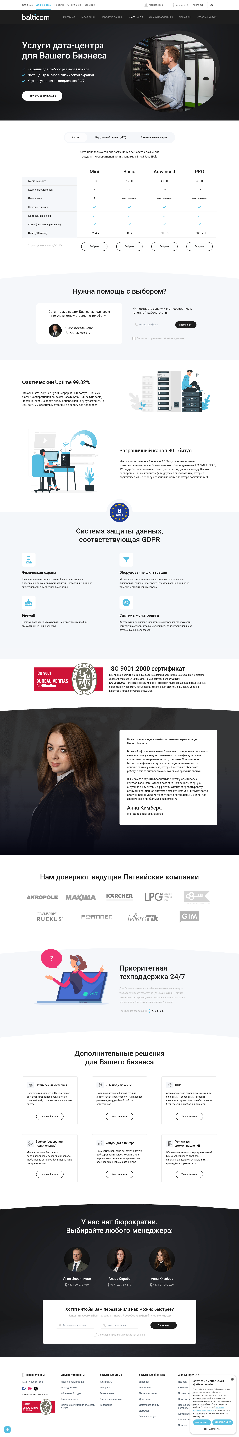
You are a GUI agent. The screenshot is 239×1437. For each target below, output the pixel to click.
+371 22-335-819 (119, 1285)
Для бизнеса (43, 4)
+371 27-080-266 (162, 1285)
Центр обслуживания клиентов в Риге (73, 1403)
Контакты (198, 4)
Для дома (27, 4)
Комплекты (106, 1378)
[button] (213, 1429)
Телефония (88, 17)
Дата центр (136, 17)
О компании (74, 4)
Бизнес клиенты (70, 1396)
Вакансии (89, 4)
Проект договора (188, 1390)
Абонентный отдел (71, 1390)
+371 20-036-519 (77, 333)
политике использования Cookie (208, 1409)
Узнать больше (50, 1117)
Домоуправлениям (161, 17)
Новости (59, 4)
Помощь (183, 1425)
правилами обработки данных (167, 339)
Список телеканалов (111, 1396)
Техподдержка (69, 1384)
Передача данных (112, 17)
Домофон (185, 17)
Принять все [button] (202, 1422)
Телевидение (107, 1390)
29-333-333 (156, 1012)
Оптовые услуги (207, 17)
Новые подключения (73, 1378)
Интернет (69, 17)
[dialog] (213, 1404)
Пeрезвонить (186, 325)
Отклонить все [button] (222, 1422)
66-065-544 (181, 5)
